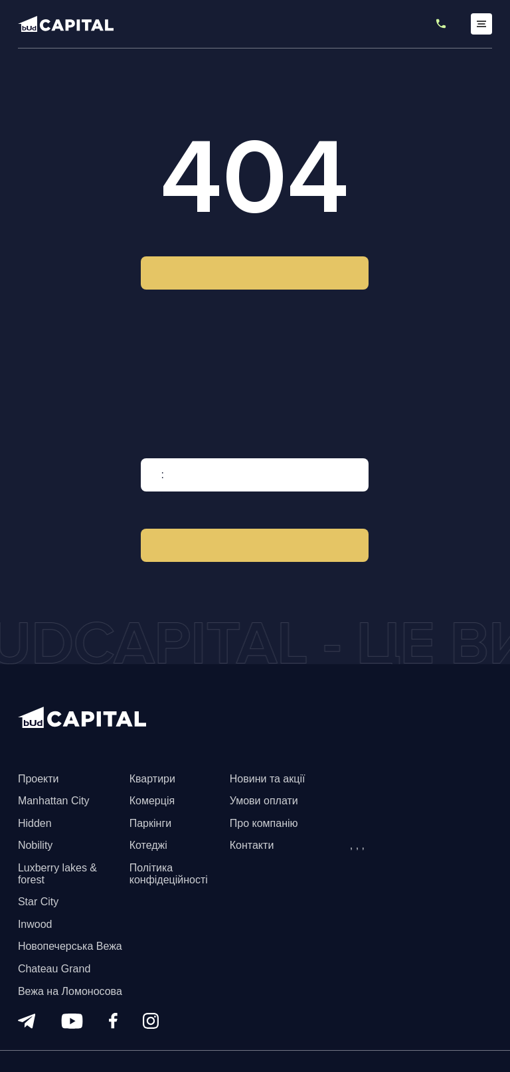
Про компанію (264, 823)
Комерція (152, 800)
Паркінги (150, 823)
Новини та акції (267, 778)
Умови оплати (264, 800)
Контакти (252, 845)
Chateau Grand (54, 968)
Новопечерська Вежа (70, 946)
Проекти (38, 778)
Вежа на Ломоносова (70, 991)
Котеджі (148, 845)
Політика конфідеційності (168, 873)
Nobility (35, 845)
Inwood (35, 924)
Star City (38, 901)
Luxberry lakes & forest (57, 873)
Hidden (35, 823)
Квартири (152, 778)
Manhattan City (54, 800)
